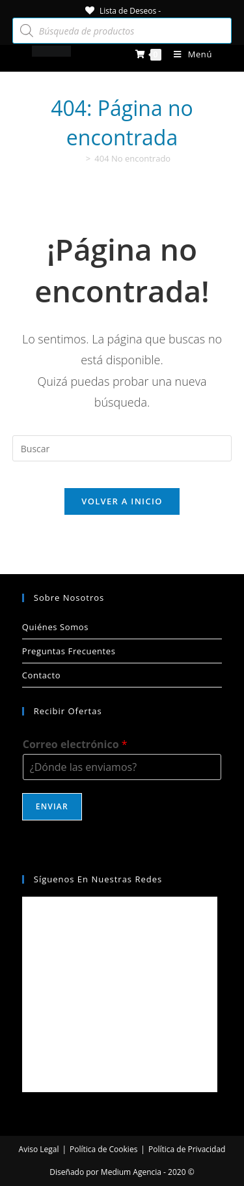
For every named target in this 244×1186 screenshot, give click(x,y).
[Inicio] (78, 158)
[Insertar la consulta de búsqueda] (122, 448)
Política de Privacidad (186, 1149)
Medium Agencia (131, 1172)
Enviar (52, 806)
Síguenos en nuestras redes (98, 879)
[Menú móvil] (188, 54)
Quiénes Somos (55, 627)
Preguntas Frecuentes (69, 651)
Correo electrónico (75, 744)
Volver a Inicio (121, 501)
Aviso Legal (39, 1149)
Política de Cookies (103, 1149)
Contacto (41, 675)
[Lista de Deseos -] (122, 10)
